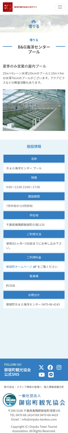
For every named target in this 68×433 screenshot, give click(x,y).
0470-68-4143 (51, 304)
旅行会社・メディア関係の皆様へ (23, 387)
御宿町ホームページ (21, 266)
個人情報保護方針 (54, 387)
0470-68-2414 (25, 415)
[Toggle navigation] (60, 7)
